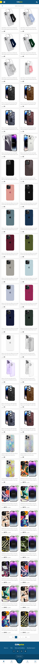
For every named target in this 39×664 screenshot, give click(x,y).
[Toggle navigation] (4, 2)
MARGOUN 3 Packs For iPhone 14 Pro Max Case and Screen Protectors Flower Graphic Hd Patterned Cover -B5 (28, 630)
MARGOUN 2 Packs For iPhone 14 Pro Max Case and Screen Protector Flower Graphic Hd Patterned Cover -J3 (10, 529)
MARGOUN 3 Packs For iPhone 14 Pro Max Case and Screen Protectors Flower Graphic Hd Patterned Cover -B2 (9, 605)
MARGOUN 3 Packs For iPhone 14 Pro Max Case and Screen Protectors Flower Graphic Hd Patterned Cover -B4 (9, 630)
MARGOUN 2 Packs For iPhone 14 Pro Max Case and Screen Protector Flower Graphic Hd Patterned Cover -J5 (10, 554)
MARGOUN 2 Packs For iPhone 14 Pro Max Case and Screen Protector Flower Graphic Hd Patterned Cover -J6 (29, 554)
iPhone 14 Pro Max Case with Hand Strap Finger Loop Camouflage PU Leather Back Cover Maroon (28, 429)
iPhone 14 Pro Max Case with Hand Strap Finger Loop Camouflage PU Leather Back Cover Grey (9, 429)
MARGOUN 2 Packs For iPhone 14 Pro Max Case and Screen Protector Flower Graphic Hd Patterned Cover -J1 (10, 504)
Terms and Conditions (20, 648)
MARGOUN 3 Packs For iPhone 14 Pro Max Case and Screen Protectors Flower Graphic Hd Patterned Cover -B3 (28, 605)
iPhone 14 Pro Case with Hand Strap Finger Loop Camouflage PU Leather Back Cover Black (9, 104)
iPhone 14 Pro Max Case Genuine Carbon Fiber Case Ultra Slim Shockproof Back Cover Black (10, 179)
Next (26, 637)
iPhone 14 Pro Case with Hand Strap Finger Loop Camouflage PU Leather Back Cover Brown (28, 104)
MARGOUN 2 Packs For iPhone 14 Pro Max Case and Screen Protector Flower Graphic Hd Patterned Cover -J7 (10, 579)
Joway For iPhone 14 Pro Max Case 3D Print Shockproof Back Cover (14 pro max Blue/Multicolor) (10, 454)
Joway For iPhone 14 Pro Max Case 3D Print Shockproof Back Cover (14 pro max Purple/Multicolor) (29, 454)
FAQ (11, 648)
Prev (13, 637)
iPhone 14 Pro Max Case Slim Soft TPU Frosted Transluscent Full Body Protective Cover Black (28, 354)
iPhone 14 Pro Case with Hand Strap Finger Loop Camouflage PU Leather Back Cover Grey (10, 128)
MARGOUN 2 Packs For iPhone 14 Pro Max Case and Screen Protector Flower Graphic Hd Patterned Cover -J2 (29, 504)
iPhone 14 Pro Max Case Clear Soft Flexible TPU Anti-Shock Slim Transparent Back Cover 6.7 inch (10, 154)
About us (6, 648)
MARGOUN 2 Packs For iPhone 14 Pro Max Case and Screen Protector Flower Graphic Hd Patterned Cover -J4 (29, 529)
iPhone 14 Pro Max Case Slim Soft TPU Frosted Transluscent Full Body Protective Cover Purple (9, 379)
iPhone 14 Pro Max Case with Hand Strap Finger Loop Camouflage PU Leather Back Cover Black (9, 404)
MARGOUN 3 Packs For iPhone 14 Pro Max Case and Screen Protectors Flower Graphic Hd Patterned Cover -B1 (28, 579)
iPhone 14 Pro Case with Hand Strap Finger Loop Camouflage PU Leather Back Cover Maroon (28, 129)
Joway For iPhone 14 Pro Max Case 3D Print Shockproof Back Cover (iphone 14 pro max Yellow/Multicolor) (10, 479)
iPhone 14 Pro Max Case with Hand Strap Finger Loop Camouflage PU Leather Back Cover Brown (28, 404)
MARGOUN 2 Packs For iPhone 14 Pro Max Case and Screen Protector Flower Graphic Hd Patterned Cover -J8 (29, 479)
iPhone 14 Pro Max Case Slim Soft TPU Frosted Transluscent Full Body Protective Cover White (28, 379)
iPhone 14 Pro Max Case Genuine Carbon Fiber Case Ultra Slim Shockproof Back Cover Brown (29, 179)
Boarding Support (31, 648)
